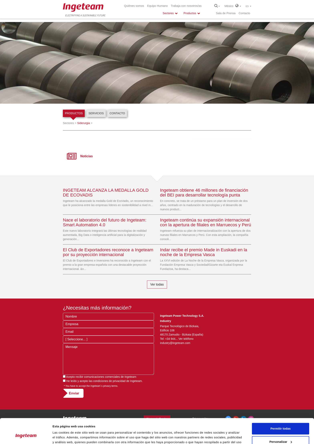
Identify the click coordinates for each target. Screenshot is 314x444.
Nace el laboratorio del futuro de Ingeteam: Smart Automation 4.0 (104, 222)
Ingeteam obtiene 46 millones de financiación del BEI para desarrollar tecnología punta (204, 192)
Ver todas (157, 284)
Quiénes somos (134, 5)
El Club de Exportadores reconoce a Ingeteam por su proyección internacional (108, 252)
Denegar (281, 433)
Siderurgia (83, 123)
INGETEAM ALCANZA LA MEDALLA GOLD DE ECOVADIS (106, 192)
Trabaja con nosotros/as (186, 5)
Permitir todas (281, 406)
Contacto (244, 13)
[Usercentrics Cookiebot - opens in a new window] (25, 436)
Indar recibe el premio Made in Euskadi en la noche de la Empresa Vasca (203, 252)
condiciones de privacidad (109, 381)
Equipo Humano (157, 5)
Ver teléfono (185, 338)
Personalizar (280, 419)
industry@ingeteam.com (175, 343)
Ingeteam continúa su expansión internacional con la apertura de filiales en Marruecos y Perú (205, 222)
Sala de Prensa (225, 13)
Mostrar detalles (64, 436)
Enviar (74, 393)
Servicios (96, 113)
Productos (74, 113)
